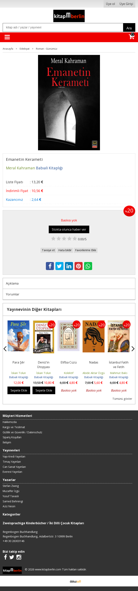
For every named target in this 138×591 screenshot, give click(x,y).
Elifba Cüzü (69, 362)
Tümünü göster (122, 398)
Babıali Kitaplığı (18, 377)
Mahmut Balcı (118, 373)
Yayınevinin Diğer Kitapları (34, 309)
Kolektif (68, 373)
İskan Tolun (18, 373)
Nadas (93, 362)
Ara (129, 28)
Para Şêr (18, 362)
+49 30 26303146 (13, 541)
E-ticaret (63, 581)
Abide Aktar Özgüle (95, 373)
